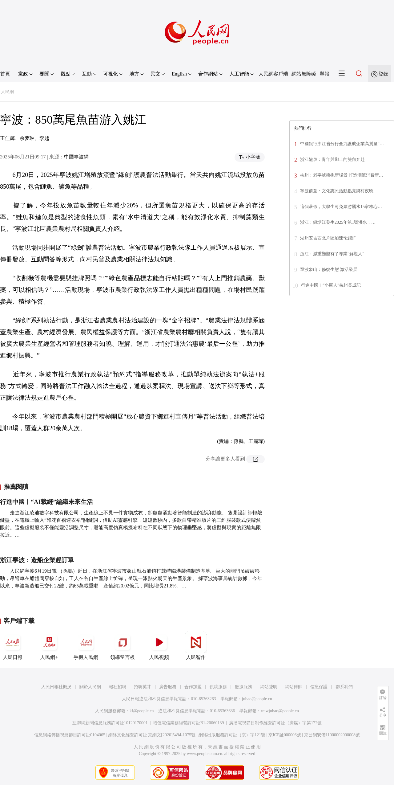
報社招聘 (117, 687)
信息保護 (319, 687)
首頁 (5, 73)
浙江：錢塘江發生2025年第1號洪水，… (338, 222)
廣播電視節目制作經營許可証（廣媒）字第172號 (275, 723)
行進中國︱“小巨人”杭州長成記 (331, 285)
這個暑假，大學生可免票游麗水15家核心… (341, 206)
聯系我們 (344, 687)
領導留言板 (122, 646)
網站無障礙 (303, 73)
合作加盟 (193, 687)
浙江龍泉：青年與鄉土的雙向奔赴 (332, 159)
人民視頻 (159, 646)
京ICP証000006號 (284, 735)
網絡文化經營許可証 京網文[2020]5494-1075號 (152, 735)
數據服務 (243, 687)
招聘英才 (142, 687)
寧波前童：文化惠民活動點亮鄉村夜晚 (336, 191)
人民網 (7, 91)
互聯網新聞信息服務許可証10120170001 (110, 723)
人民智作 (196, 646)
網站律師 (293, 687)
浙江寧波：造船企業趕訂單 (37, 560)
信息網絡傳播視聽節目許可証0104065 (69, 735)
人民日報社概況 (56, 687)
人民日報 (12, 646)
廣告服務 (167, 687)
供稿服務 (218, 687)
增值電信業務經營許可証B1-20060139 (188, 723)
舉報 (324, 73)
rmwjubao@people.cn (280, 711)
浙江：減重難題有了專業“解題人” (332, 253)
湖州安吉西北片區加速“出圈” (328, 238)
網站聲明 (268, 687)
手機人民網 (86, 646)
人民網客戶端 (273, 73)
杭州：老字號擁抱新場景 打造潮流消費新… (341, 175)
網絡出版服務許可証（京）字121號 (232, 735)
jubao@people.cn (257, 699)
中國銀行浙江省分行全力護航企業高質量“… (342, 143)
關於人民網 (90, 687)
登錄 (383, 73)
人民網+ (49, 646)
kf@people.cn (142, 711)
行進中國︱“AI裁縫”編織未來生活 (46, 501)
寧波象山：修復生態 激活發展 (328, 269)
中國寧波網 (76, 156)
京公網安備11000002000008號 (332, 735)
